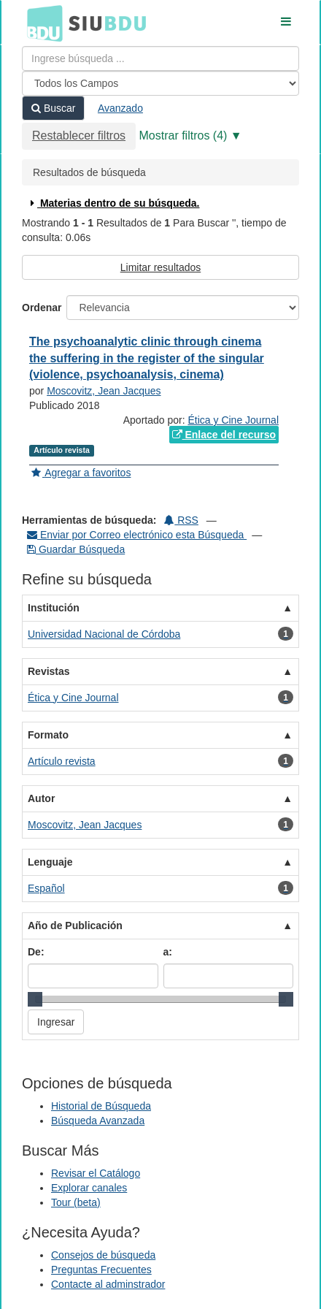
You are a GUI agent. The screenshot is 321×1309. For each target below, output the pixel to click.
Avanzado (120, 108)
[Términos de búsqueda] (160, 58)
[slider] (35, 999)
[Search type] (160, 83)
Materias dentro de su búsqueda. (113, 203)
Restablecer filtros (78, 135)
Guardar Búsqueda (76, 549)
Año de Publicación (75, 925)
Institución (54, 608)
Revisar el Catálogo (95, 1173)
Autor (41, 798)
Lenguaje (50, 862)
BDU (41, 23)
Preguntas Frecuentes (101, 1269)
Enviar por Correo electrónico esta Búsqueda (137, 535)
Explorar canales (89, 1188)
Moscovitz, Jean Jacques (103, 391)
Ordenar (41, 307)
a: (167, 952)
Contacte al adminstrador (108, 1284)
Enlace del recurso (224, 434)
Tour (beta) (76, 1202)
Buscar (53, 108)
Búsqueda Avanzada (97, 1120)
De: (36, 952)
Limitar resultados (160, 267)
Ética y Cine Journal (233, 420)
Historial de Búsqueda (101, 1106)
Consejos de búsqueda (103, 1255)
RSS (181, 520)
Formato (48, 735)
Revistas (49, 671)
